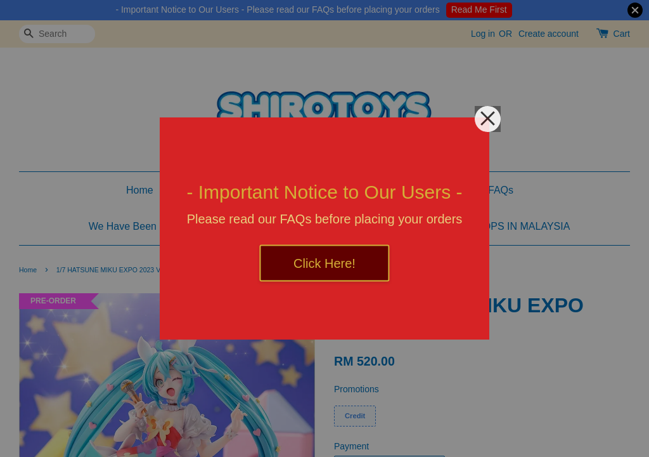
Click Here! (324, 263)
